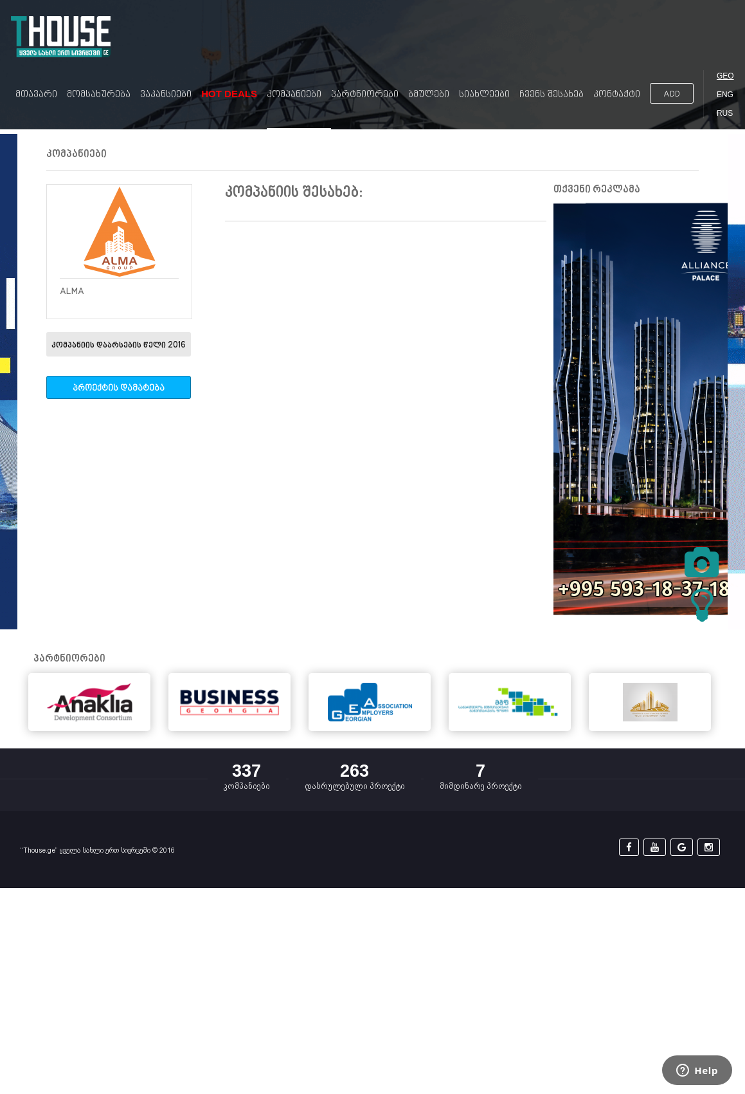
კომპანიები (294, 95)
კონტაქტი (616, 95)
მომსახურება (98, 95)
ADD (671, 94)
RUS (725, 113)
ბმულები (428, 95)
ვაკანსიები (166, 95)
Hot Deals (229, 93)
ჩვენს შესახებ (551, 95)
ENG (725, 94)
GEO (725, 75)
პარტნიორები (365, 95)
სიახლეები (484, 95)
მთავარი (36, 95)
